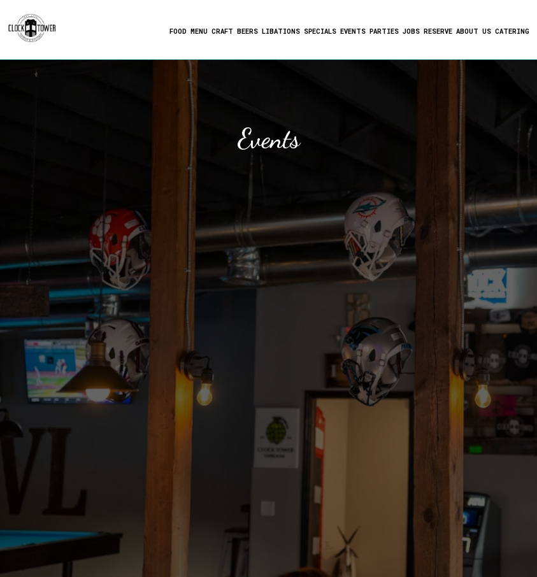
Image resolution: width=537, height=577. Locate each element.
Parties (383, 31)
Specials (319, 31)
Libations (280, 31)
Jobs (410, 31)
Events (352, 31)
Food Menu (188, 31)
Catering (511, 31)
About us (472, 31)
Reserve (437, 31)
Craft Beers (234, 31)
